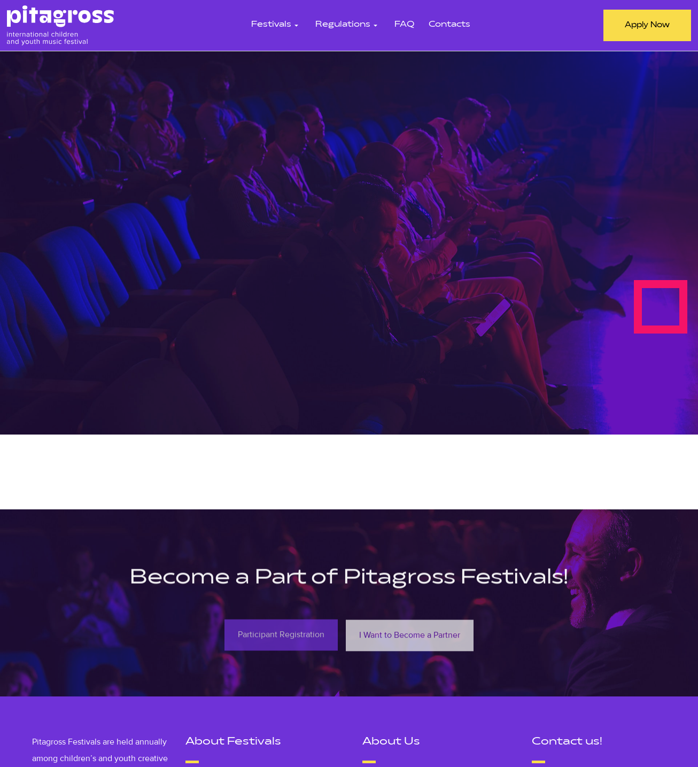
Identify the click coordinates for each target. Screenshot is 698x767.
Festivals (276, 25)
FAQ (404, 25)
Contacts (449, 25)
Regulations (347, 25)
